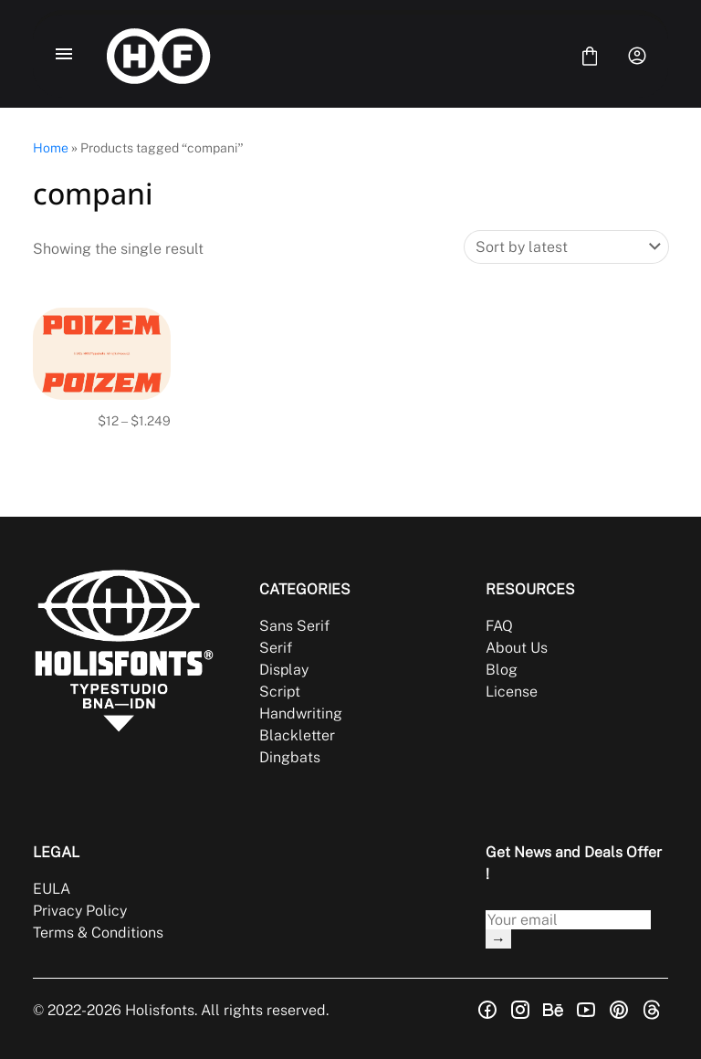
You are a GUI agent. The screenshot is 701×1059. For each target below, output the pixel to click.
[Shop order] (566, 247)
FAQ (499, 625)
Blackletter (297, 735)
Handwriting (300, 713)
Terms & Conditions (98, 932)
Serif (275, 647)
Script (279, 691)
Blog (502, 669)
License (512, 691)
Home (50, 148)
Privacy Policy (80, 910)
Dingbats (289, 757)
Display (284, 669)
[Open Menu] (63, 55)
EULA (51, 888)
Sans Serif (294, 625)
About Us (517, 647)
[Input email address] (568, 919)
